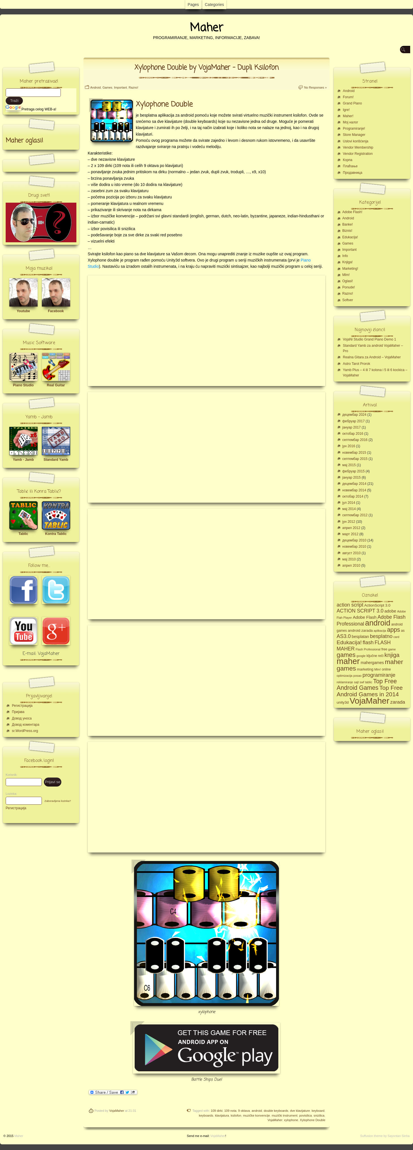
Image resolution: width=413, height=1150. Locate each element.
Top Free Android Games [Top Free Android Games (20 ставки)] (367, 684)
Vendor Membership (358, 147)
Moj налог (350, 122)
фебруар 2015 (353, 471)
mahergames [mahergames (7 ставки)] (372, 662)
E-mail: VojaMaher (41, 653)
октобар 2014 (352, 496)
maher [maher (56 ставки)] (348, 661)
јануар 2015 (351, 477)
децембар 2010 (354, 540)
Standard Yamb (56, 460)
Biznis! (347, 231)
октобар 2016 (352, 434)
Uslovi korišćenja (355, 141)
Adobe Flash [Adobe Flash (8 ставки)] (365, 617)
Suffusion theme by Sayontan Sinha (385, 1136)
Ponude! (348, 287)
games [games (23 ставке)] (346, 654)
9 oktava (244, 1110)
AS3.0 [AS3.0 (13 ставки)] (344, 636)
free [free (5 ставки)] (384, 649)
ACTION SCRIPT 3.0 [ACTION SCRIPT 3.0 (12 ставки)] (360, 611)
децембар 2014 (354, 484)
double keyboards (276, 1110)
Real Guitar (56, 385)
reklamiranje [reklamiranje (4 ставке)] (345, 682)
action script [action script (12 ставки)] (350, 605)
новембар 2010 (354, 547)
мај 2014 (349, 509)
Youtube (23, 311)
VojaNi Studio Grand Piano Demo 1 (369, 339)
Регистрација (22, 706)
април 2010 (351, 565)
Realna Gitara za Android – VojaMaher (372, 357)
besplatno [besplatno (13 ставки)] (381, 636)
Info (345, 256)
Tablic (23, 534)
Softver (347, 300)
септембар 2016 (354, 440)
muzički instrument (284, 1115)
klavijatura (222, 1115)
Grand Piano (352, 103)
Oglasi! (347, 281)
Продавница (352, 173)
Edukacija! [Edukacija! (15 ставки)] (349, 642)
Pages (193, 4)
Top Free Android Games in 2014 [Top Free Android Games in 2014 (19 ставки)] (370, 690)
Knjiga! (347, 262)
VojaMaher (116, 1110)
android (256, 1110)
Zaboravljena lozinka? (57, 800)
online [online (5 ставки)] (386, 669)
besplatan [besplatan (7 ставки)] (360, 636)
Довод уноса (22, 718)
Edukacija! (350, 237)
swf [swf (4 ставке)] (362, 682)
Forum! (348, 97)
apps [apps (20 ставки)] (393, 629)
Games (107, 87)
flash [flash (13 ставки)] (368, 642)
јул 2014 (348, 503)
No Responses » (315, 87)
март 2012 (350, 534)
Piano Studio (23, 385)
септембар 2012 (354, 515)
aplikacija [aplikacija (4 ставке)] (380, 630)
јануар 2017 (351, 427)
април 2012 (351, 528)
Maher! (348, 116)
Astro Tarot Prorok (356, 364)
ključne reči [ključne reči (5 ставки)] (375, 656)
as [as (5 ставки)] (403, 631)
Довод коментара (25, 725)
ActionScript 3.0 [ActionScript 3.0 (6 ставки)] (377, 605)
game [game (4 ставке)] (392, 649)
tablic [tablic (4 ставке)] (368, 682)
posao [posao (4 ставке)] (357, 675)
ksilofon (236, 1115)
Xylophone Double (312, 1120)
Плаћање (350, 166)
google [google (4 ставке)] (360, 656)
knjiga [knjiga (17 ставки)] (391, 655)
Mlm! (346, 275)
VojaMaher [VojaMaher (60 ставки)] (369, 700)
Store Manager (354, 135)
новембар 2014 (354, 490)
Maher (206, 28)
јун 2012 (348, 522)
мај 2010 (349, 559)
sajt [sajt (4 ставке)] (356, 682)
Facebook (56, 311)
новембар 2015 (354, 453)
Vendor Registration (358, 154)
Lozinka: (10, 793)
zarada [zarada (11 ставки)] (397, 702)
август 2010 (351, 553)
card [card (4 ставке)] (396, 637)
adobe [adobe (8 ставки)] (390, 611)
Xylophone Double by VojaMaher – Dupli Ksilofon (206, 68)
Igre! (346, 110)
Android (95, 87)
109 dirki (217, 1110)
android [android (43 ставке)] (377, 623)
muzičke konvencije (256, 1115)
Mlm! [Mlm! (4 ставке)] (377, 669)
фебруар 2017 (353, 421)
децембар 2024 (354, 415)
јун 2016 (348, 446)
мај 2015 (349, 465)
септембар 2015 (354, 459)
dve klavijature (300, 1110)
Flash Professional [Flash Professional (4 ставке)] (368, 649)
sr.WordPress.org (25, 731)
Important (120, 87)
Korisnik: (10, 774)
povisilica (305, 1115)
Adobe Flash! (352, 212)
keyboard (318, 1110)
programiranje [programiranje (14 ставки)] (378, 675)
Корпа (347, 160)
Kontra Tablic (56, 534)
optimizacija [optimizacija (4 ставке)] (344, 675)
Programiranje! (354, 128)
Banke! (347, 224)
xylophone (291, 1120)
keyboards (206, 1115)
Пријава (18, 712)
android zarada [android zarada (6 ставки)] (360, 630)
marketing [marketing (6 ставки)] (365, 669)
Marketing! (350, 269)
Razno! (133, 87)
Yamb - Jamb (23, 460)
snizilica (318, 1115)
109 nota (230, 1110)
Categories (214, 4)
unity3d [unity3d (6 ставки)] (343, 702)
